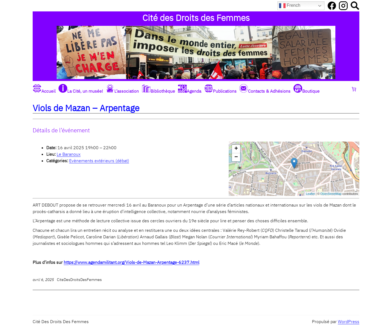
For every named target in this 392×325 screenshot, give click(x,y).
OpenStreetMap (331, 193)
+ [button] (236, 149)
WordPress (348, 321)
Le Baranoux (69, 154)
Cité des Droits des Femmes (196, 17)
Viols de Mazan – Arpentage (86, 108)
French (289, 5)
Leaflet (310, 193)
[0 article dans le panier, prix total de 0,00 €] (353, 89)
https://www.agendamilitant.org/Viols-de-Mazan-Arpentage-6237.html (131, 262)
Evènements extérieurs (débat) (99, 160)
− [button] (236, 157)
